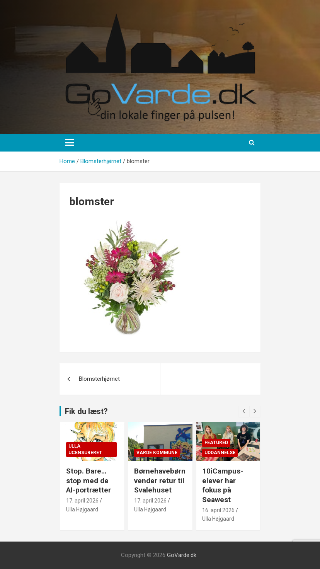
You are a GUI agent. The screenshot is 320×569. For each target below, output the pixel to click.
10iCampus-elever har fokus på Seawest (222, 485)
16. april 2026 (218, 510)
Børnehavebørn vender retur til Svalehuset (160, 480)
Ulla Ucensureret (85, 449)
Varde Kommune (156, 452)
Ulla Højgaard (82, 509)
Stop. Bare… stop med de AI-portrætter (88, 480)
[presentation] (243, 411)
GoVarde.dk (181, 555)
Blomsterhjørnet (99, 378)
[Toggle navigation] (70, 143)
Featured (216, 442)
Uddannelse (219, 452)
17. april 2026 (82, 500)
